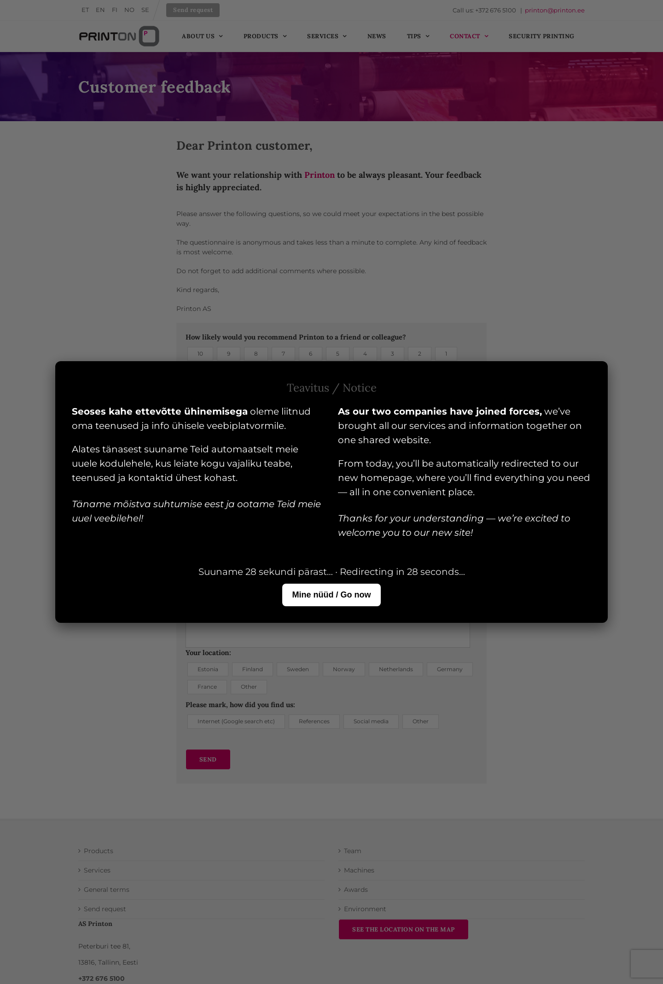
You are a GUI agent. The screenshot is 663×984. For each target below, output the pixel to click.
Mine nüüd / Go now (331, 594)
